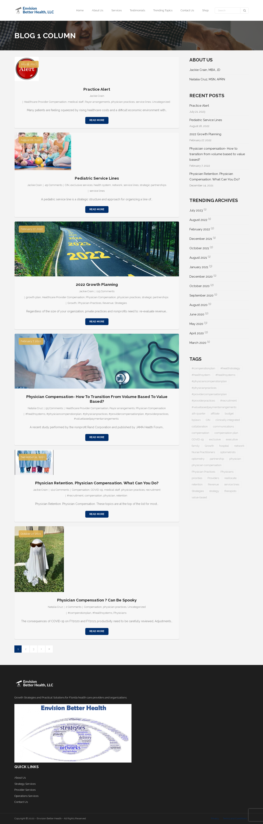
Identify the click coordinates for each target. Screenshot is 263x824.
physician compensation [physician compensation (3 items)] (206, 465)
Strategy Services (25, 783)
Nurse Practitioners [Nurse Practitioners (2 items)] (203, 452)
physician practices (123, 101)
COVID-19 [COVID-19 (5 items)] (198, 439)
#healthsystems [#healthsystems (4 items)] (225, 374)
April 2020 (196, 333)
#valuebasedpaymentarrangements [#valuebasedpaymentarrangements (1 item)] (214, 407)
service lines (143, 101)
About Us (20, 777)
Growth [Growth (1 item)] (209, 445)
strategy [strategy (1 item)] (214, 491)
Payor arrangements (97, 101)
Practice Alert (96, 89)
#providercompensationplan (126, 413)
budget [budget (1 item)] (229, 413)
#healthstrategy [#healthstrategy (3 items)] (230, 368)
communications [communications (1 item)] (223, 426)
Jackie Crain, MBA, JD (204, 70)
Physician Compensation (101, 297)
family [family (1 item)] (196, 445)
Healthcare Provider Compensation (45, 101)
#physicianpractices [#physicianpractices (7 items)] (204, 387)
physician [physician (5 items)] (235, 458)
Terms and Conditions (235, 818)
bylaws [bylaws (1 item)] (196, 419)
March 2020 (197, 343)
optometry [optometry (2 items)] (198, 458)
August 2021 (198, 258)
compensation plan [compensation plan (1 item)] (226, 432)
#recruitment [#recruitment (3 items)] (228, 400)
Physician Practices (89, 303)
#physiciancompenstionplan (64, 413)
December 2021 (200, 239)
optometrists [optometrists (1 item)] (227, 452)
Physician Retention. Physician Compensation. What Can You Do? (96, 483)
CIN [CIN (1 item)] (208, 419)
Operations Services (26, 795)
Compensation (81, 489)
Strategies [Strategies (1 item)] (198, 491)
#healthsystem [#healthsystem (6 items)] (201, 374)
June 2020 (196, 314)
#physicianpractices (95, 413)
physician (109, 495)
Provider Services (25, 789)
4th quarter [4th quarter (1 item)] (198, 413)
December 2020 (201, 276)
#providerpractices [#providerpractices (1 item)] (203, 400)
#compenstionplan (79, 612)
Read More (96, 120)
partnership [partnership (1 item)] (217, 458)
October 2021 (199, 248)
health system (102, 185)
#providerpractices (156, 413)
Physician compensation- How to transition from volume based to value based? (96, 399)
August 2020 (198, 305)
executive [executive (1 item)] (232, 439)
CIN (67, 185)
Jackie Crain (97, 95)
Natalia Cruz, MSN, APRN (207, 79)
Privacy (215, 818)
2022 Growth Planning (97, 284)
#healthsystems (35, 413)
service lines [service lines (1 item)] (231, 484)
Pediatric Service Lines (97, 178)
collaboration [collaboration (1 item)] (200, 426)
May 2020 (196, 324)
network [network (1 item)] (239, 445)
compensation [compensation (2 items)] (200, 432)
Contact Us (21, 801)
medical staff (76, 101)
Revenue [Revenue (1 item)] (213, 484)
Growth (72, 303)
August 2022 (198, 220)
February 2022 (199, 229)
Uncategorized (161, 101)
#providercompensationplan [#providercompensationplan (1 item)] (209, 394)
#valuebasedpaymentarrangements (96, 418)
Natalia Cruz (35, 408)
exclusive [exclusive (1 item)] (215, 439)
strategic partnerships (153, 185)
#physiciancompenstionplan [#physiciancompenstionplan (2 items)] (209, 381)
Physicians (119, 612)
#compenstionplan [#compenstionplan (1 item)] (203, 368)
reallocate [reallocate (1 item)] (230, 478)
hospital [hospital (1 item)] (224, 445)
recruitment (153, 489)
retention (121, 495)
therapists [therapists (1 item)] (230, 491)
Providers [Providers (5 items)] (213, 478)
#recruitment (75, 495)
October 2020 (199, 286)
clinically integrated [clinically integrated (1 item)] (228, 419)
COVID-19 (97, 489)
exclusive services (81, 185)
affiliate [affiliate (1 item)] (215, 413)
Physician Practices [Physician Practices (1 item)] (203, 471)
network (117, 185)
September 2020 (201, 295)
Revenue (108, 303)
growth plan (33, 297)
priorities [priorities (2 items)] (197, 478)
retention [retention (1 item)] (197, 484)
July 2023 (196, 210)
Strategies (121, 303)
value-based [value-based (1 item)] (199, 497)
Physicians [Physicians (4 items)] (226, 471)
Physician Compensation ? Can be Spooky (97, 600)
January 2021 (198, 267)
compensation (93, 495)
